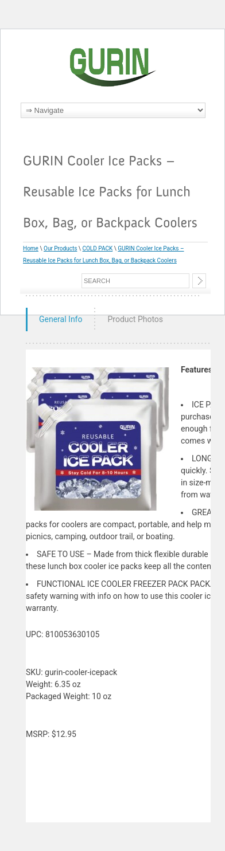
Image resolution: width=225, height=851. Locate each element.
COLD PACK (97, 248)
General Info (60, 319)
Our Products (60, 248)
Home (30, 248)
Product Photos (135, 319)
